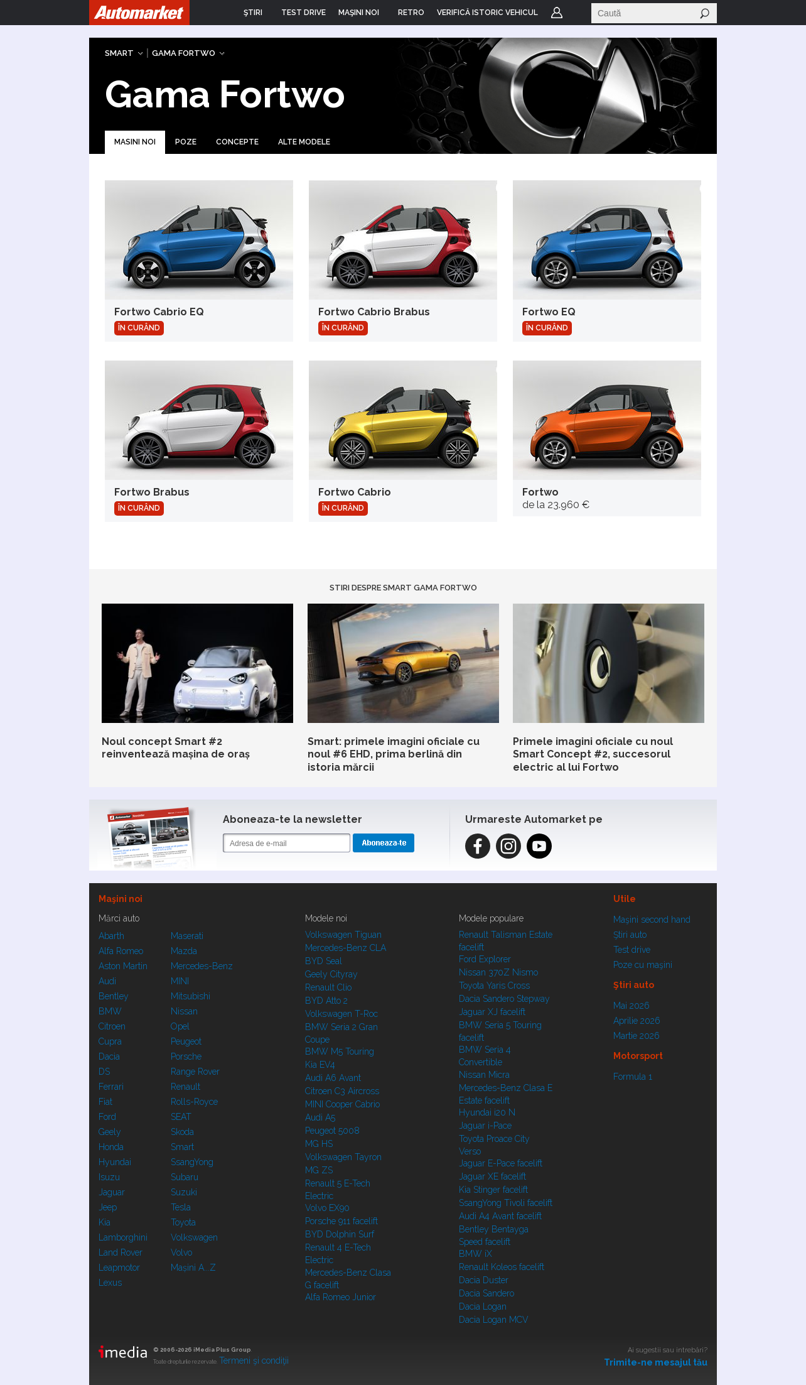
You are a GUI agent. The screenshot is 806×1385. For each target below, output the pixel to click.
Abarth (111, 936)
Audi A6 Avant (333, 1078)
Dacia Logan (483, 1306)
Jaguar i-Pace (485, 1126)
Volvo (181, 1252)
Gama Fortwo (183, 53)
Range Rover (195, 1072)
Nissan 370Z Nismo (498, 972)
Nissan (184, 1011)
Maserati (187, 936)
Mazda (184, 951)
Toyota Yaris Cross (494, 985)
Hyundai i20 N (487, 1112)
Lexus (110, 1283)
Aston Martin (123, 966)
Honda (111, 1147)
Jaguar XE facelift (492, 1176)
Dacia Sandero (486, 1293)
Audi (107, 981)
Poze (185, 142)
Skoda (182, 1132)
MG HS (319, 1144)
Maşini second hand (651, 920)
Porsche (186, 1056)
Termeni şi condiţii (254, 1360)
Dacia (109, 1056)
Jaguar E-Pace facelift (500, 1163)
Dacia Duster (483, 1280)
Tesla (181, 1207)
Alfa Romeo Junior (340, 1297)
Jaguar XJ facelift (492, 1012)
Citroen (112, 1026)
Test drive (631, 950)
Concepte (237, 142)
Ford (107, 1117)
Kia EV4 (320, 1065)
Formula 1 (632, 1077)
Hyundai (115, 1162)
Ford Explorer (485, 959)
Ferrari (111, 1087)
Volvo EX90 (327, 1208)
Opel (180, 1026)
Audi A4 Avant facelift (500, 1216)
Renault (185, 1087)
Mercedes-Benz (202, 966)
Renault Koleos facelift (501, 1267)
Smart (119, 53)
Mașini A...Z (193, 1268)
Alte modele (304, 142)
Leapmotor (119, 1268)
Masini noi (135, 142)
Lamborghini (123, 1237)
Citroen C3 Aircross (342, 1091)
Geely (110, 1132)
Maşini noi (120, 899)
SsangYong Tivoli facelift (505, 1203)
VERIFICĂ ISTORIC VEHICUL (487, 12)
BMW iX (475, 1254)
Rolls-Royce (194, 1102)
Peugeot (186, 1041)
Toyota (183, 1222)
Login (556, 12)
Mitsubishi (190, 996)
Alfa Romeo (121, 951)
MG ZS (319, 1170)
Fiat (105, 1102)
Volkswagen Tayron (343, 1157)
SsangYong (192, 1162)
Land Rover (120, 1252)
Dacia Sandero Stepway (504, 999)
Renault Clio (328, 987)
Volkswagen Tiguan (343, 935)
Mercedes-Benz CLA (345, 948)
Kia (104, 1222)
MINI (180, 981)
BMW (110, 1011)
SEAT (181, 1117)
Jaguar (112, 1192)
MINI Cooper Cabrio (342, 1104)
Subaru (184, 1177)
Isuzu (109, 1177)
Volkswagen (194, 1237)
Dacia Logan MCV (494, 1320)
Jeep (108, 1207)
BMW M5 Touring (339, 1051)
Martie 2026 (636, 1036)
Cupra (110, 1041)
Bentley (114, 996)
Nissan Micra (484, 1075)
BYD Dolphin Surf (339, 1234)
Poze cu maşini (642, 965)
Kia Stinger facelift (493, 1190)
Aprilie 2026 (636, 1021)
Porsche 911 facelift (341, 1221)
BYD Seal (323, 961)
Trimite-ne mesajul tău (655, 1362)
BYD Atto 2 (326, 1001)
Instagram (508, 846)
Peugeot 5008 (332, 1131)
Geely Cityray (331, 974)
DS (104, 1072)
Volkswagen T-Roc (341, 1014)
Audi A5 (320, 1117)
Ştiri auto (630, 935)
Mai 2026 (631, 1006)
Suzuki (184, 1192)
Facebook (477, 846)
